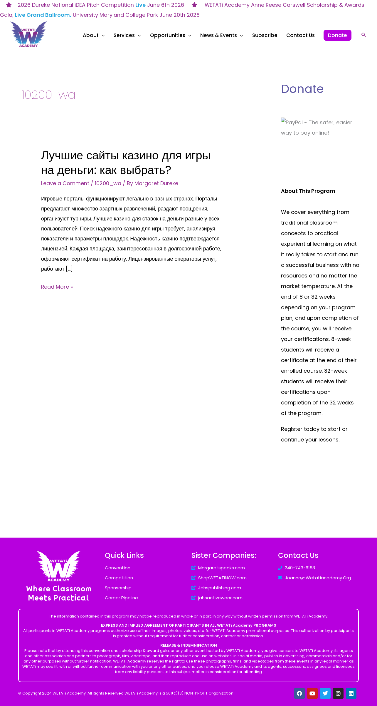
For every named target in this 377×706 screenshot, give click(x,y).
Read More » (57, 286)
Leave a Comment (65, 183)
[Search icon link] (364, 35)
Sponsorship (118, 588)
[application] (129, 35)
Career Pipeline (121, 598)
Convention (117, 568)
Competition (119, 578)
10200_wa (108, 183)
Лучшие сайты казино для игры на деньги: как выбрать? (126, 162)
